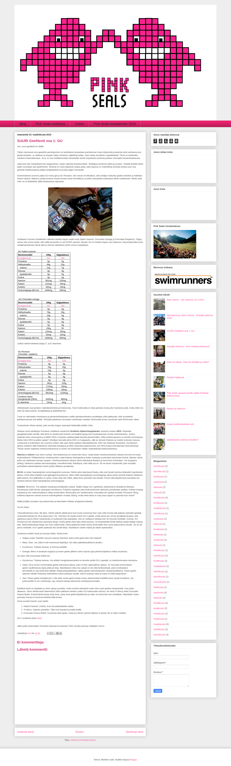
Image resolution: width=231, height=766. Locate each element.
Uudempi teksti (25, 732)
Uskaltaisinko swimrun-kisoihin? (183, 439)
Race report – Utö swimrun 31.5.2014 (185, 299)
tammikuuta (159, 471)
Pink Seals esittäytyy (50, 124)
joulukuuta (159, 476)
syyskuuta (158, 482)
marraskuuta (160, 582)
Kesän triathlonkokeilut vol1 (180, 424)
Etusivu (80, 732)
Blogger (133, 759)
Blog (23, 124)
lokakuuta (158, 534)
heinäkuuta (159, 497)
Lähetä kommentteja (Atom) (83, 740)
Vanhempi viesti (134, 732)
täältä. (39, 618)
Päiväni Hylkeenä (175, 377)
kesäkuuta (159, 529)
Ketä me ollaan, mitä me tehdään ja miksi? (188, 362)
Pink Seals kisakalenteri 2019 (115, 124)
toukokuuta (159, 555)
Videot (79, 124)
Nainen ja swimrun (176, 408)
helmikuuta (159, 466)
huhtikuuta (159, 503)
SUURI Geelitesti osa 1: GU (181, 331)
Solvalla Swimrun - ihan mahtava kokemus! (188, 346)
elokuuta (158, 487)
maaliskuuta (160, 508)
